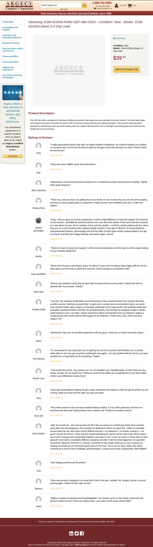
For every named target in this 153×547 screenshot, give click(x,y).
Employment (72, 522)
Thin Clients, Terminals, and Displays (12, 76)
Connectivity (7, 22)
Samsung (120, 38)
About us (42, 522)
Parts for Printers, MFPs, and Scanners (12, 50)
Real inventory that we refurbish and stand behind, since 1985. (76, 13)
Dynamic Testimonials (57, 522)
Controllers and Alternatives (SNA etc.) (12, 36)
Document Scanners (11, 43)
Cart (134, 5)
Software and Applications (8, 68)
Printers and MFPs (10, 56)
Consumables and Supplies (10, 28)
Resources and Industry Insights (92, 522)
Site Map (63, 9)
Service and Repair (10, 62)
